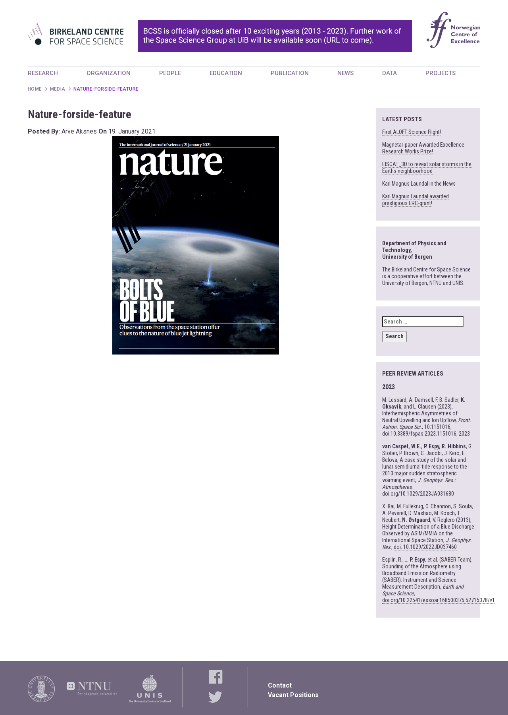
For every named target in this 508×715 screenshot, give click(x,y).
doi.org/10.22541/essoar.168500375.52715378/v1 (438, 600)
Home (35, 89)
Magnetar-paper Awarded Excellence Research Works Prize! (423, 148)
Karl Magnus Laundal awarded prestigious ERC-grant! (415, 199)
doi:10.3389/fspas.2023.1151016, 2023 (426, 433)
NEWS (345, 73)
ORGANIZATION (109, 73)
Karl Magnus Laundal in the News (419, 183)
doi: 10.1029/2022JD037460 (425, 547)
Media (57, 89)
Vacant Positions (293, 695)
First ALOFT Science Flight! (411, 132)
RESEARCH (43, 73)
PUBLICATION (290, 73)
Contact (280, 685)
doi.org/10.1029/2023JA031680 (418, 493)
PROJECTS (440, 73)
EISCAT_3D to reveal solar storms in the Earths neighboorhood (426, 167)
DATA (389, 73)
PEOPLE (170, 73)
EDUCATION (226, 73)
